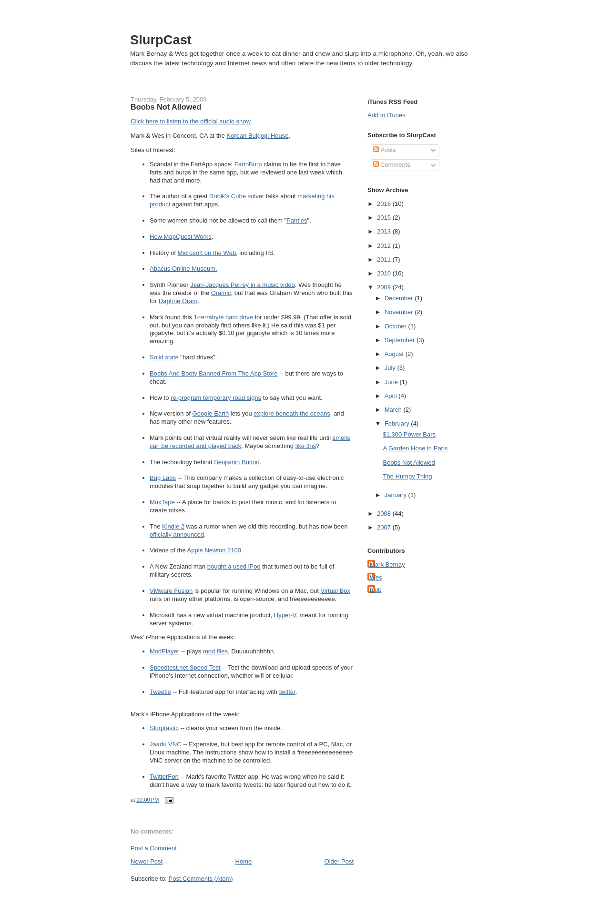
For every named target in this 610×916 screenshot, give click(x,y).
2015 (385, 217)
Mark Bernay (387, 564)
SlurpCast (161, 39)
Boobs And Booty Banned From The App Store (214, 373)
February (398, 423)
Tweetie (160, 691)
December (400, 298)
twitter (287, 691)
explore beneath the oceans (292, 413)
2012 (385, 245)
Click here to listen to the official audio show (191, 121)
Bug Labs (163, 477)
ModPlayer (164, 651)
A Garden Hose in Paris (415, 448)
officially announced (177, 534)
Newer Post (147, 861)
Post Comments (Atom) (201, 878)
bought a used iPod (234, 566)
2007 (385, 527)
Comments (391, 164)
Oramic (221, 292)
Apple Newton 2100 (214, 550)
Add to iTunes (386, 115)
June (392, 382)
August (395, 353)
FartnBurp (248, 164)
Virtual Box (335, 590)
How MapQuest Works (181, 236)
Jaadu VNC (165, 744)
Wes (376, 577)
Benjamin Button (236, 462)
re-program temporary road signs (216, 397)
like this (305, 445)
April (392, 395)
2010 (385, 273)
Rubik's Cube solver (236, 196)
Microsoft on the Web (207, 252)
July (391, 367)
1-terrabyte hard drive (223, 317)
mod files (215, 651)
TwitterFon (164, 776)
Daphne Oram (178, 301)
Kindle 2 (173, 526)
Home (243, 861)
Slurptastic (164, 728)
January (396, 495)
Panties (296, 220)
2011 (385, 259)
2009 (385, 287)
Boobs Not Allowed (166, 106)
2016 (385, 203)
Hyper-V (285, 615)
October (396, 326)
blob (376, 589)
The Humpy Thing (407, 476)
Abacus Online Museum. (183, 268)
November (400, 312)
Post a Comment (154, 848)
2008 (385, 513)
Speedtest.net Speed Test (185, 667)
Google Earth (211, 413)
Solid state (164, 357)
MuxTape (162, 502)
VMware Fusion (171, 590)
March (394, 409)
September (401, 340)
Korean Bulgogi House (257, 135)
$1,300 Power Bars (409, 434)
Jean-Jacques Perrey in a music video (242, 284)
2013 (385, 231)
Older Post (339, 861)
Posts (384, 149)
